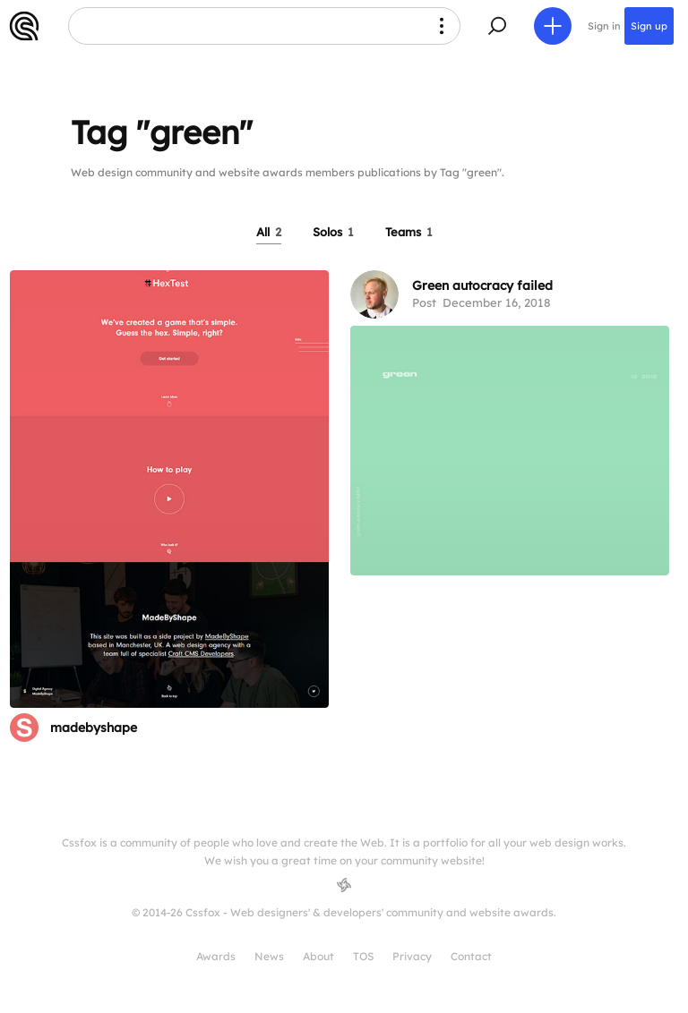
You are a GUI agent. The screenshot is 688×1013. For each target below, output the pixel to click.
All (268, 232)
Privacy (412, 956)
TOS (363, 956)
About (318, 956)
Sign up (649, 26)
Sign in (604, 26)
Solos (333, 232)
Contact (471, 956)
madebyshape (93, 727)
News (269, 956)
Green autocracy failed (482, 285)
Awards (216, 956)
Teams (409, 232)
